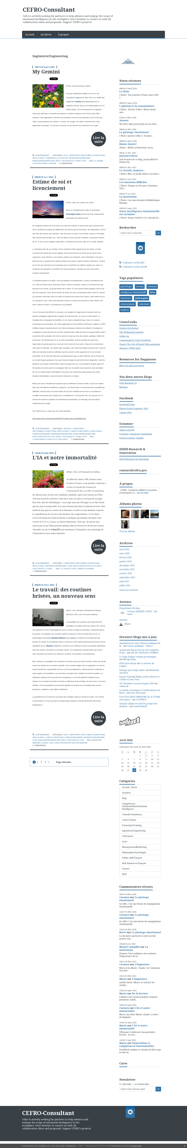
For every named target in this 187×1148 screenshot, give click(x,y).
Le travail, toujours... (132, 170)
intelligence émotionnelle (133, 292)
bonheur (125, 309)
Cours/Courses (95, 431)
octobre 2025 (125, 573)
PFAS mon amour (127, 663)
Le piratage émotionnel (134, 132)
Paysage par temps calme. (132, 670)
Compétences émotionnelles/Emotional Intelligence (134, 806)
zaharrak (124, 686)
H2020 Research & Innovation (134, 459)
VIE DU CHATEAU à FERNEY (144, 652)
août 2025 (124, 581)
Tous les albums (127, 531)
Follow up (124, 336)
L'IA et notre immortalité (64, 457)
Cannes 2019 (125, 412)
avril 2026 (124, 549)
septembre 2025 (127, 577)
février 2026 (125, 557)
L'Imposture (142, 964)
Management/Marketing (43, 161)
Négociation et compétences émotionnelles (136, 1044)
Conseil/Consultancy (79, 431)
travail (45, 743)
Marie (123, 978)
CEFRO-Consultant (49, 9)
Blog (66, 155)
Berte (122, 932)
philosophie (141, 298)
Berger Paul (125, 676)
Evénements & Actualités (56, 158)
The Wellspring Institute (131, 332)
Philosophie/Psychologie (43, 436)
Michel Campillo (129, 946)
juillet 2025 (124, 585)
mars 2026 (124, 553)
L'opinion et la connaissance (136, 105)
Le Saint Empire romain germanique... (138, 656)
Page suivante (63, 762)
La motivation (128, 196)
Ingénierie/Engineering (79, 158)
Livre (69, 566)
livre (73, 569)
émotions (152, 286)
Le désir (124, 91)
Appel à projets (126, 429)
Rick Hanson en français (134, 863)
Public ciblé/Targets (64, 161)
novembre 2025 (127, 569)
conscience (144, 304)
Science (78, 161)
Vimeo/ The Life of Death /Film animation (139, 344)
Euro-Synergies (138, 692)
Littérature (127, 836)
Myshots (123, 387)
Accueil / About (129, 787)
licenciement (38, 439)
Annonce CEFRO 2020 (129, 348)
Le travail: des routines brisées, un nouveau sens (63, 592)
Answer (124, 120)
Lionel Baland (140, 706)
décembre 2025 (127, 565)
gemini (100, 161)
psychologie (126, 286)
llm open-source (40, 163)
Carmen (124, 897)
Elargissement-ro (128, 383)
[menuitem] (29, 34)
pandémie (36, 743)
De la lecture (140, 993)
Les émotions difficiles (133, 182)
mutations (96, 740)
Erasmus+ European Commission (135, 434)
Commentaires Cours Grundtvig (135, 340)
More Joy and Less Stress (131, 365)
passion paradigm (79, 743)
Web (84, 161)
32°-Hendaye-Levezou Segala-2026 (136, 683)
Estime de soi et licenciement (52, 184)
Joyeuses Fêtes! (128, 155)
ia (95, 161)
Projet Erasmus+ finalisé (131, 438)
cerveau (140, 286)
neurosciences (128, 304)
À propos (63, 34)
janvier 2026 (125, 561)
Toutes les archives (128, 590)
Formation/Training (41, 434)
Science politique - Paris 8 (140, 645)
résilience (63, 439)
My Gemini (46, 71)
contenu (52, 163)
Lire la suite (98, 139)
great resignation (63, 743)
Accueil (29, 34)
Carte (123, 1063)
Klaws (128, 623)
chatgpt (66, 569)
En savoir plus (136, 1146)
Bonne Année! (128, 144)
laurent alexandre (85, 569)
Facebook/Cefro (127, 404)
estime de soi (52, 439)
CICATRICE (141, 699)
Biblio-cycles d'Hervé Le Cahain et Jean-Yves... (139, 678)
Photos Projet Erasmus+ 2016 (133, 408)
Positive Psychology (129, 328)
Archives (46, 34)
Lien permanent (40, 155)
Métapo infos (129, 659)
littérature (126, 298)
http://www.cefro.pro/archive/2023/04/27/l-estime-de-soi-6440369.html (59, 419)
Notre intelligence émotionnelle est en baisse (139, 213)
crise (51, 743)
